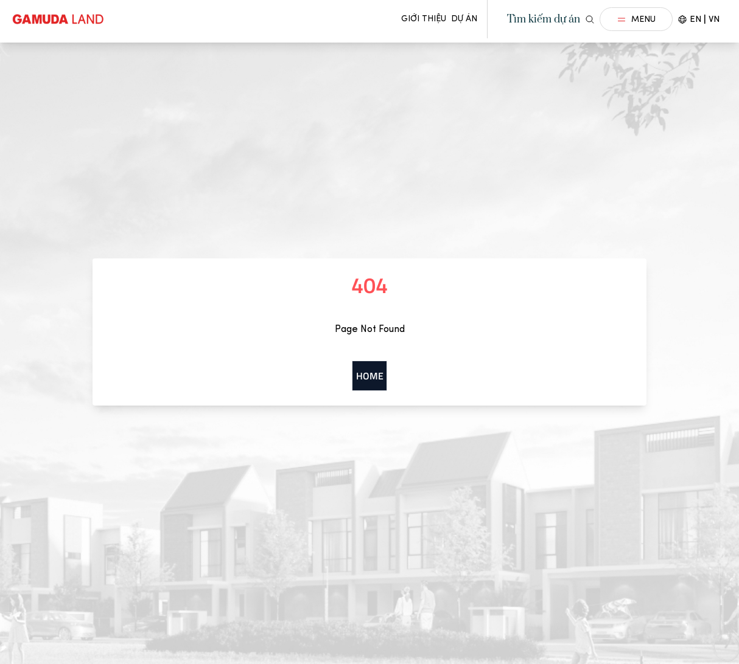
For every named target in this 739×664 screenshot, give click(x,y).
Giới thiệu (423, 18)
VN (714, 19)
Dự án (464, 18)
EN (695, 19)
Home (370, 375)
